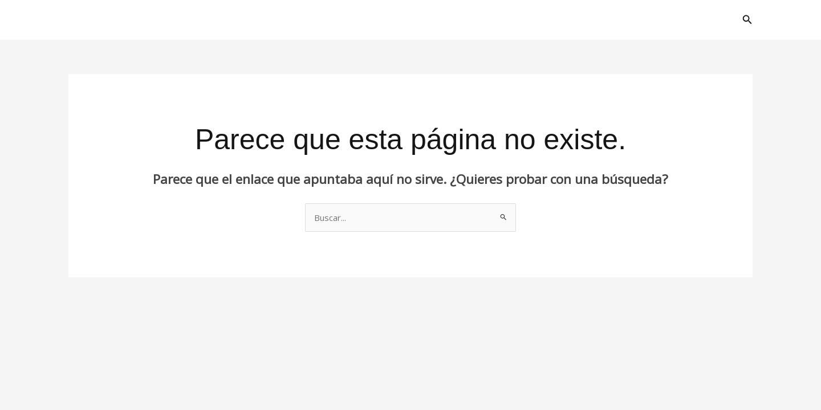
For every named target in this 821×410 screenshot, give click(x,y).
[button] (747, 20)
